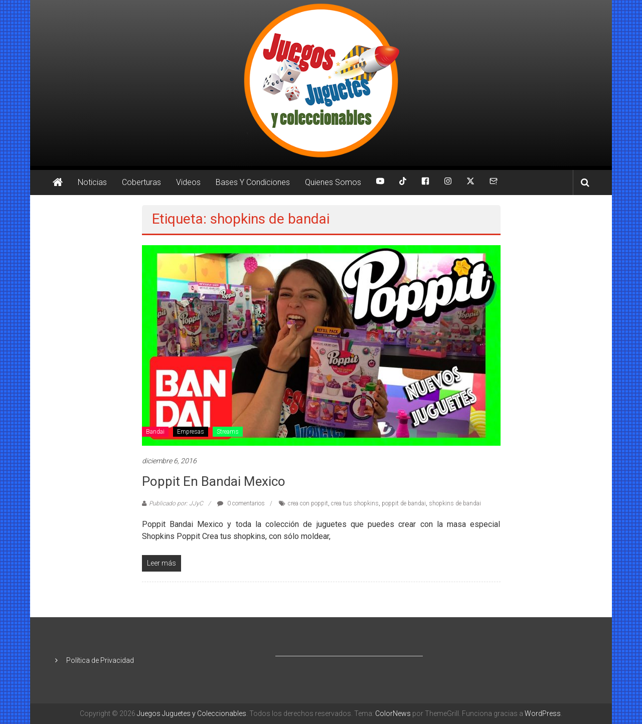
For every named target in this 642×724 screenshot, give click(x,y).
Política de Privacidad (100, 660)
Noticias (92, 182)
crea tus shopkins (355, 503)
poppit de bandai (404, 503)
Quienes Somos (333, 182)
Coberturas (141, 182)
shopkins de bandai (455, 503)
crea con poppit (308, 503)
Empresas (190, 431)
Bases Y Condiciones (253, 182)
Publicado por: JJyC (176, 503)
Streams (228, 431)
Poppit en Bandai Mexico (213, 481)
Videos (188, 182)
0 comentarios (241, 503)
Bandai (155, 431)
